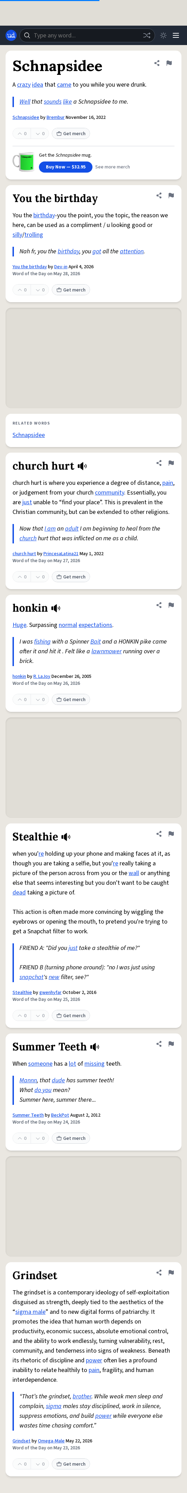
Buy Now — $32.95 (66, 167)
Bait (95, 641)
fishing (42, 641)
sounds (53, 101)
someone (40, 1063)
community (109, 492)
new (54, 977)
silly (17, 234)
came (64, 84)
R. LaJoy (41, 676)
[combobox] (87, 35)
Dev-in (60, 266)
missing (94, 1063)
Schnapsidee (26, 117)
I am (50, 528)
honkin (19, 676)
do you (42, 1090)
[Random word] (147, 35)
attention (132, 251)
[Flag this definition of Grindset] (171, 1272)
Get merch (71, 133)
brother (82, 1396)
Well (24, 101)
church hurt (24, 553)
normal (68, 625)
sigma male (30, 1312)
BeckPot (60, 1115)
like (67, 101)
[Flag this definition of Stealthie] (171, 833)
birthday (44, 215)
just (27, 502)
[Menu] (175, 35)
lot (72, 1063)
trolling (33, 234)
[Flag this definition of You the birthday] (171, 195)
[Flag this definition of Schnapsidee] (168, 63)
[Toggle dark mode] (163, 35)
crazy (24, 84)
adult (72, 528)
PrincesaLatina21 (61, 553)
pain (167, 483)
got (96, 251)
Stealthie (22, 992)
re (41, 853)
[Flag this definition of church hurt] (171, 463)
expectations (95, 625)
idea (37, 84)
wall (134, 873)
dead (19, 892)
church (27, 538)
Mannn (28, 1080)
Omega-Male (51, 1441)
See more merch (112, 167)
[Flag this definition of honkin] (171, 605)
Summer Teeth (28, 1115)
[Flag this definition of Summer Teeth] (171, 1043)
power (94, 1360)
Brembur (56, 117)
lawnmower (106, 651)
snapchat (31, 977)
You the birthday (30, 266)
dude (58, 1080)
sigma (54, 1406)
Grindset (22, 1441)
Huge (19, 625)
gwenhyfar (50, 992)
